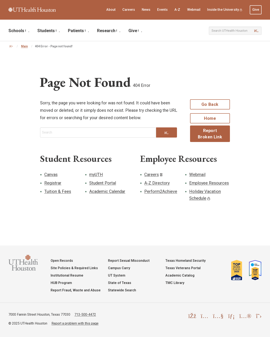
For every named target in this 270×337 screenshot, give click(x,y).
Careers (151, 174)
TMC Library (174, 283)
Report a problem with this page (75, 323)
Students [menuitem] (48, 30)
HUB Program (61, 283)
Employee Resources (209, 183)
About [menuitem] (111, 10)
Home (210, 118)
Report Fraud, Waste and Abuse (76, 290)
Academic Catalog (179, 275)
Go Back (210, 104)
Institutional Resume (67, 275)
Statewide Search (122, 290)
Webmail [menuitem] (194, 10)
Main (24, 46)
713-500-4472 (85, 314)
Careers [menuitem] (128, 10)
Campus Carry (119, 268)
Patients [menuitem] (78, 30)
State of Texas (119, 283)
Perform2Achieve (160, 191)
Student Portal (102, 183)
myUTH (96, 174)
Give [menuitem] (255, 10)
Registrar (52, 183)
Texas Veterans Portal (183, 268)
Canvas (51, 174)
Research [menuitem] (108, 30)
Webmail (197, 174)
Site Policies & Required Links (74, 268)
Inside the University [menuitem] (223, 10)
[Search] (256, 31)
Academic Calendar (107, 191)
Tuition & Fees (57, 191)
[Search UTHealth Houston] (235, 31)
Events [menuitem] (162, 10)
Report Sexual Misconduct (129, 261)
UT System (116, 275)
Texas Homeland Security (185, 261)
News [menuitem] (146, 10)
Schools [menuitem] (18, 30)
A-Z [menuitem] (177, 10)
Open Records (62, 261)
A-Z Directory (157, 183)
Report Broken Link (210, 133)
